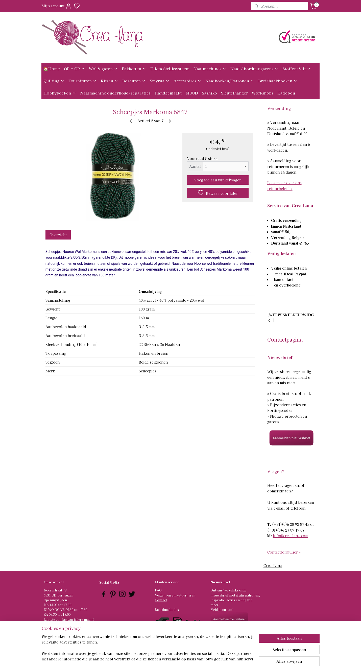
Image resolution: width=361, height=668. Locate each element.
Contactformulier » (284, 552)
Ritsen (109, 80)
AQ (159, 590)
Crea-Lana (272, 565)
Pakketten (134, 68)
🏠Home (51, 68)
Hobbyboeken (59, 93)
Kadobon (286, 93)
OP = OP (74, 68)
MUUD (192, 93)
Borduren (134, 80)
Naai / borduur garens (254, 68)
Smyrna (160, 80)
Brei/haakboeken (277, 80)
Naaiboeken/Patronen (229, 80)
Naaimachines (210, 68)
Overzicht (57, 234)
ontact (162, 600)
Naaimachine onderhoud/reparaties (115, 93)
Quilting (53, 80)
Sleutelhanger (234, 93)
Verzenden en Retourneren (175, 595)
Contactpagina (285, 339)
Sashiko (209, 93)
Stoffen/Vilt (296, 68)
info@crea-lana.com (290, 535)
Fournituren (82, 80)
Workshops (262, 93)
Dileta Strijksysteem (169, 68)
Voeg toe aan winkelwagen (218, 179)
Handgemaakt (168, 93)
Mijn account (56, 6)
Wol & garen (103, 68)
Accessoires (187, 80)
